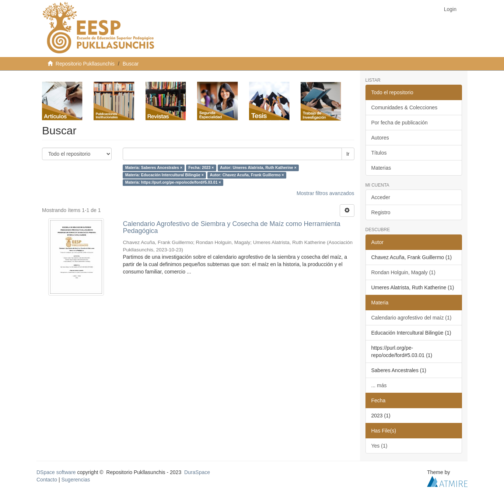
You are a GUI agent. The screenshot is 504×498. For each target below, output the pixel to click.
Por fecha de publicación (399, 123)
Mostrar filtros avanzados (325, 193)
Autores (380, 138)
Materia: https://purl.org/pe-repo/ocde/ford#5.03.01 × (173, 182)
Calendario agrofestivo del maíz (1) (411, 318)
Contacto (46, 480)
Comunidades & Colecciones (404, 107)
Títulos (379, 153)
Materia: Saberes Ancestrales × (153, 168)
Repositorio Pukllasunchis (85, 64)
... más (379, 385)
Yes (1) (379, 446)
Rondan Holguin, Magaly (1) (403, 272)
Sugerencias (75, 480)
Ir (348, 154)
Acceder (380, 197)
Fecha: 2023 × (201, 168)
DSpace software (56, 472)
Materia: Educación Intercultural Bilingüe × (164, 175)
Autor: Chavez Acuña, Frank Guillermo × (247, 175)
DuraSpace (197, 472)
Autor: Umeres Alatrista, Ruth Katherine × (258, 168)
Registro (381, 212)
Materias (381, 168)
